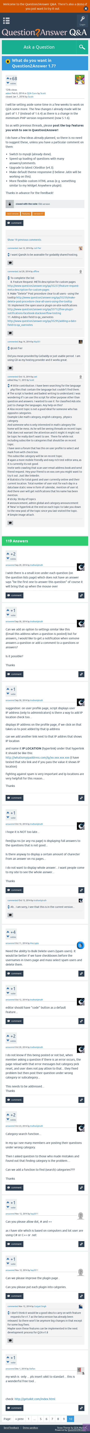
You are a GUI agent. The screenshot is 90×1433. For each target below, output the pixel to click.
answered (10, 565)
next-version (13, 214)
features (26, 214)
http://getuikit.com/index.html (35, 1399)
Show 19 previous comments (24, 239)
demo (80, 4)
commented (12, 248)
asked (8, 93)
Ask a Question (39, 47)
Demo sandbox (30, 1428)
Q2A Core (32, 93)
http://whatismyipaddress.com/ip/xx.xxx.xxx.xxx (37, 757)
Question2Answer (77, 1430)
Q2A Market (80, 1427)
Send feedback (11, 1428)
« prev (19, 1419)
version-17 (38, 214)
